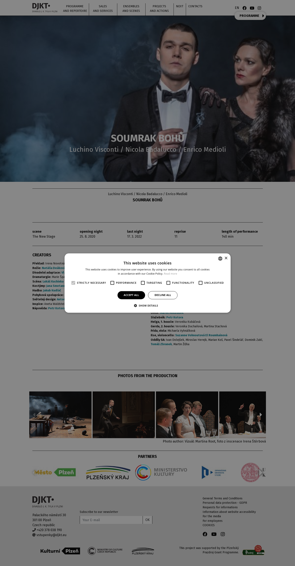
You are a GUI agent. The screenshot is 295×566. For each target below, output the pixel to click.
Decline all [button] (162, 295)
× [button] (226, 258)
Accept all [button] (131, 295)
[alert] (147, 283)
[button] (147, 305)
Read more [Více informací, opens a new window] (170, 273)
